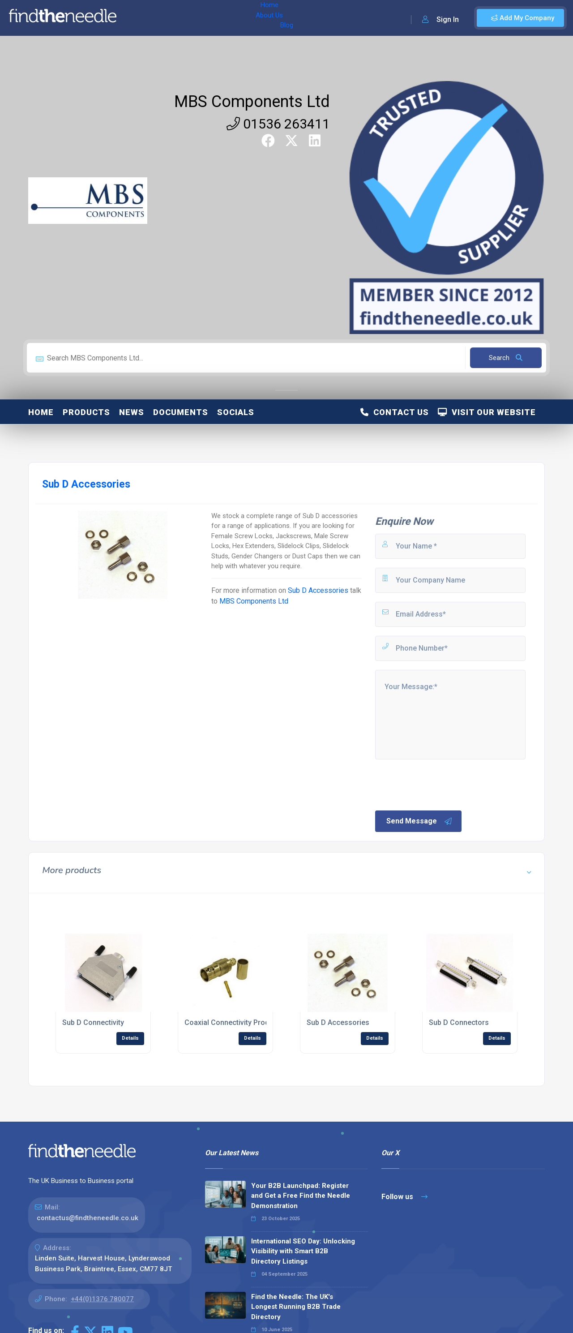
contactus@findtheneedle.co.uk (87, 1218)
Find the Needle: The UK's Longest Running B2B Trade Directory (296, 1307)
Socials (235, 412)
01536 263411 (278, 124)
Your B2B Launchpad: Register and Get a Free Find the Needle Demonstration (300, 1196)
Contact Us (394, 412)
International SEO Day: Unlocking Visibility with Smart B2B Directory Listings (303, 1251)
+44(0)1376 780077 (102, 1299)
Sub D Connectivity (93, 1022)
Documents (180, 412)
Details (130, 1038)
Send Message (419, 821)
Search (505, 358)
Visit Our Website (487, 412)
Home (135, 18)
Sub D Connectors (459, 1022)
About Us (169, 18)
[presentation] (442, 784)
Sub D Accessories (318, 590)
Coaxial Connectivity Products (233, 1022)
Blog (201, 18)
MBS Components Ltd (252, 101)
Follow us (404, 1196)
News (131, 412)
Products (86, 412)
